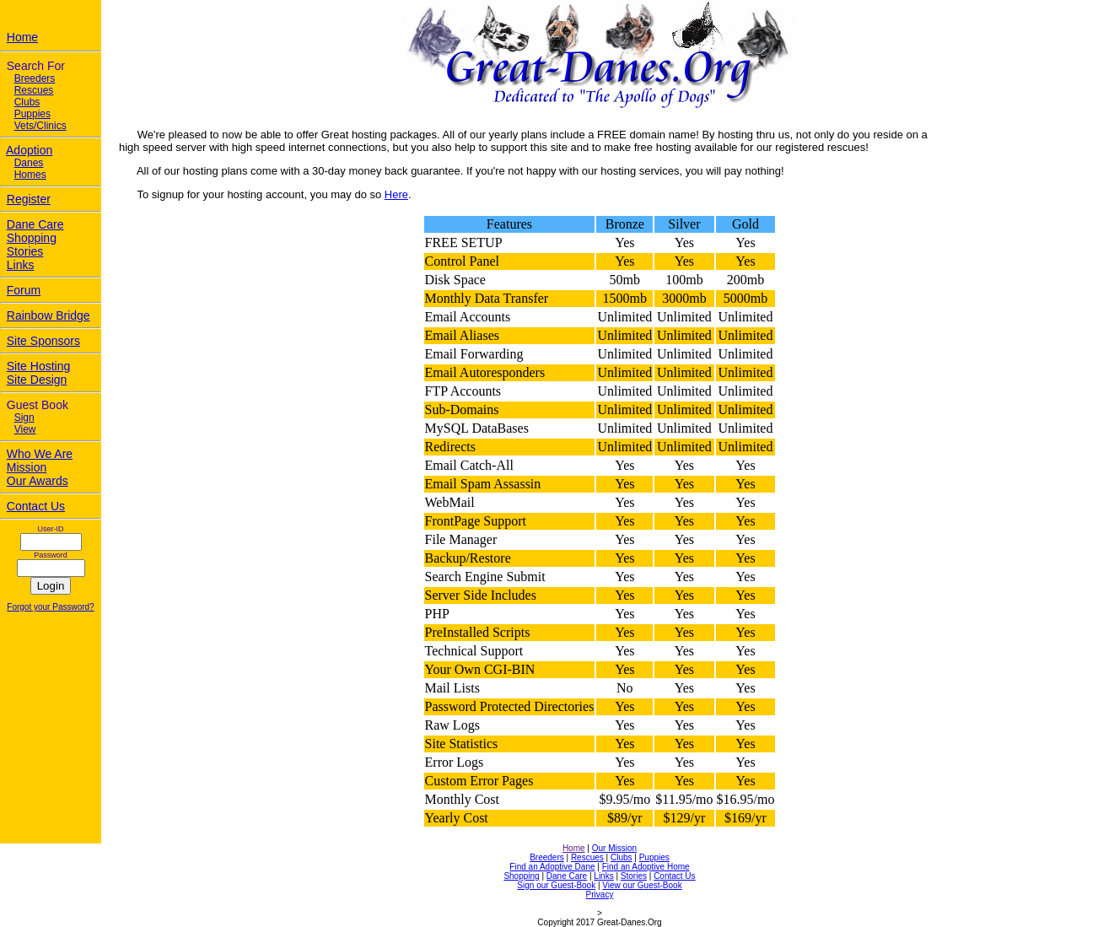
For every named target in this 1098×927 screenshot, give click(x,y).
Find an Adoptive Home (646, 866)
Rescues (34, 90)
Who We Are (40, 454)
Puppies (32, 114)
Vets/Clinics (40, 126)
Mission (26, 467)
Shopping (32, 238)
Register (29, 199)
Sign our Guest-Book (556, 885)
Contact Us (36, 506)
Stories (25, 251)
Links (21, 265)
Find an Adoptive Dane (552, 866)
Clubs (27, 102)
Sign (24, 417)
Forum (23, 290)
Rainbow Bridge (48, 315)
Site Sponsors (43, 341)
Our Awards (37, 481)
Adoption (29, 150)
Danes (29, 163)
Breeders (35, 78)
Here (396, 194)
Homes (30, 175)
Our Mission (614, 848)
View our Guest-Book (641, 885)
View (25, 429)
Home (22, 37)
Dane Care (35, 224)
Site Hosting (38, 366)
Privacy (600, 894)
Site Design (37, 379)
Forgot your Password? (50, 607)
